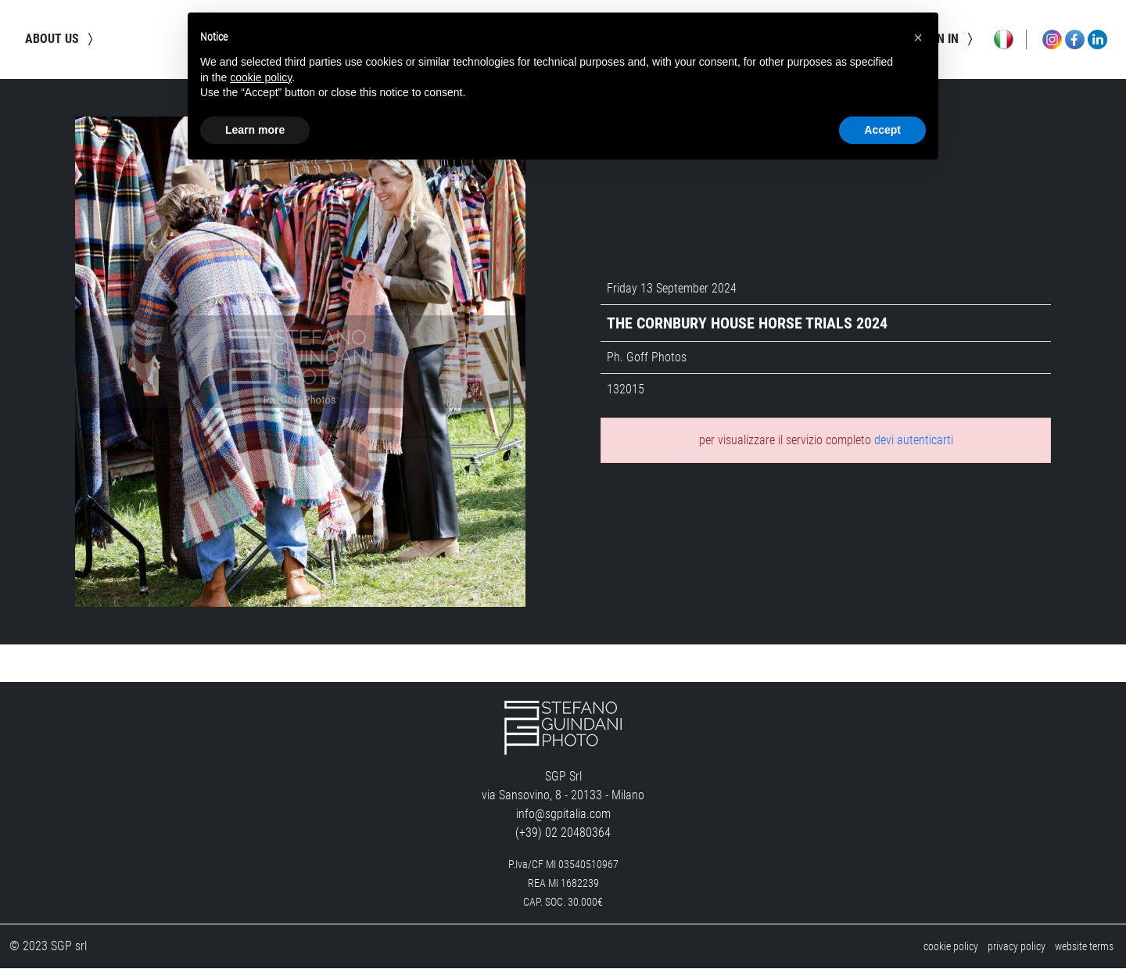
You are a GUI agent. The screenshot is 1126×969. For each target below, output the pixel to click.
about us (61, 39)
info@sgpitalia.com (563, 814)
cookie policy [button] (261, 77)
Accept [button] (882, 130)
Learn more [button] (255, 130)
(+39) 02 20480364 (563, 833)
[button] (918, 37)
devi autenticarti (913, 439)
